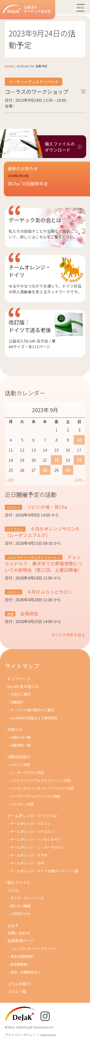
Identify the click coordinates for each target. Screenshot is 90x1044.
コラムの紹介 (18, 984)
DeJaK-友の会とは (23, 686)
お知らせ (15, 729)
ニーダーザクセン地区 (27, 772)
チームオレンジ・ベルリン (30, 823)
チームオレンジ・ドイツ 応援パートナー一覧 (44, 870)
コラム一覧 (16, 991)
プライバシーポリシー (20, 1035)
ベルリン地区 (20, 764)
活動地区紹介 (18, 757)
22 (56, 460)
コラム (13, 890)
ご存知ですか (20, 913)
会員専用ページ (20, 940)
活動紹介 (17, 701)
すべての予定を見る (68, 635)
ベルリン (13, 507)
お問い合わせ (18, 933)
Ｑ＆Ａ (13, 925)
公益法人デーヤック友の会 (27, 9)
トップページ (18, 678)
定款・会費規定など (25, 972)
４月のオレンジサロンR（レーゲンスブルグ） (42, 531)
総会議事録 (18, 964)
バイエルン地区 (22, 803)
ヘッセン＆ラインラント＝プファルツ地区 (42, 788)
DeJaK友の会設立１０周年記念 (34, 717)
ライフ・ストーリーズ (27, 897)
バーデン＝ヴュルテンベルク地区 (35, 796)
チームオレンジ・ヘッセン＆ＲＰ (35, 839)
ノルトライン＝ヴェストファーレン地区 (40, 780)
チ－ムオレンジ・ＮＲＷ (28, 854)
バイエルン (15, 529)
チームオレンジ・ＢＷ (27, 862)
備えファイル (18, 882)
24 (79, 460)
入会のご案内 (20, 694)
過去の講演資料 (22, 956)
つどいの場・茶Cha (46, 507)
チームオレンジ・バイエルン (32, 831)
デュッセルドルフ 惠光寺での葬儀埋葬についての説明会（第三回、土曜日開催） (43, 563)
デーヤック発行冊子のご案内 (32, 709)
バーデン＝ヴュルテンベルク (34, 82)
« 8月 (9, 480)
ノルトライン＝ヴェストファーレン (33, 557)
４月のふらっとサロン (49, 591)
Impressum (48, 1035)
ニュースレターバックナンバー (33, 948)
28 (45, 470)
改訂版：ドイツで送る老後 (30, 326)
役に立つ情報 (20, 905)
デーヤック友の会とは (35, 220)
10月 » (79, 480)
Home (9, 66)
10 (79, 440)
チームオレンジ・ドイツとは (32, 815)
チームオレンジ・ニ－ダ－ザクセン (37, 847)
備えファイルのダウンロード (60, 147)
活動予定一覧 (20, 745)
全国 (10, 613)
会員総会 (28, 613)
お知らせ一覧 (20, 737)
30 (68, 470)
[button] (47, 183)
